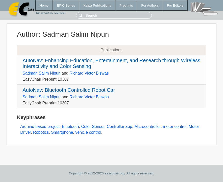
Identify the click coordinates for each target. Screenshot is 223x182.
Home (44, 5)
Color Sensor (93, 126)
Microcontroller (147, 126)
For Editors (175, 5)
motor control (174, 126)
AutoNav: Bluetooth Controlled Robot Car (68, 90)
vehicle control (88, 132)
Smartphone (62, 132)
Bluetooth (70, 126)
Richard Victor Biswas (89, 73)
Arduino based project (40, 126)
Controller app (119, 126)
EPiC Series (66, 5)
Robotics (41, 132)
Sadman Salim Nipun (41, 73)
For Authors (150, 5)
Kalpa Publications (97, 5)
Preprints (126, 5)
